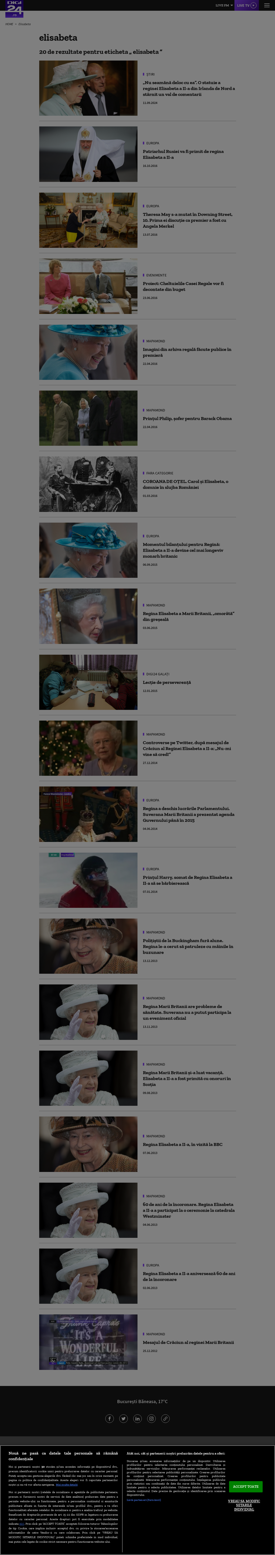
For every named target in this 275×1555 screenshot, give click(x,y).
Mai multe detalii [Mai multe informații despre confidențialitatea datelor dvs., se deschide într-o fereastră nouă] (67, 1484)
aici (21, 1524)
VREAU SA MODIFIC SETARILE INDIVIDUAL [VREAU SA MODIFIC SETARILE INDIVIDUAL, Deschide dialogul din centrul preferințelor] (244, 1505)
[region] (137, 1500)
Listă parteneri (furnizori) (144, 1500)
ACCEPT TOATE (246, 1487)
